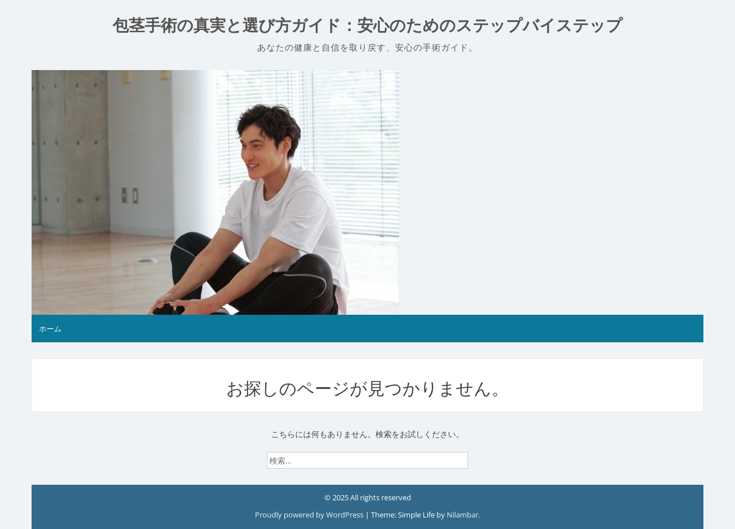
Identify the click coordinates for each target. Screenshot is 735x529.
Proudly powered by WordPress (310, 514)
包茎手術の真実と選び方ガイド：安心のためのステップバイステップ (367, 25)
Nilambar (462, 514)
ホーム (50, 328)
